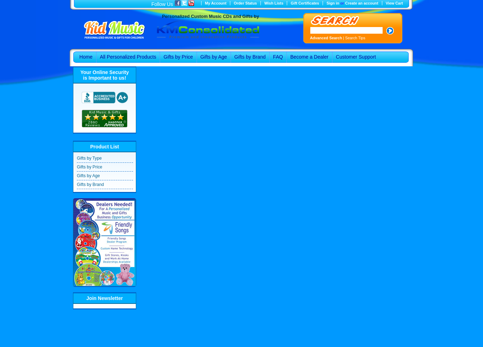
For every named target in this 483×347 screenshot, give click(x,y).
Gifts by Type (89, 158)
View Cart (394, 3)
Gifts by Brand (90, 184)
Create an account (361, 3)
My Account (215, 3)
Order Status (245, 3)
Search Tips (355, 38)
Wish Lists (273, 3)
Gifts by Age (88, 175)
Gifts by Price (89, 167)
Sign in (332, 3)
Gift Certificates (305, 3)
